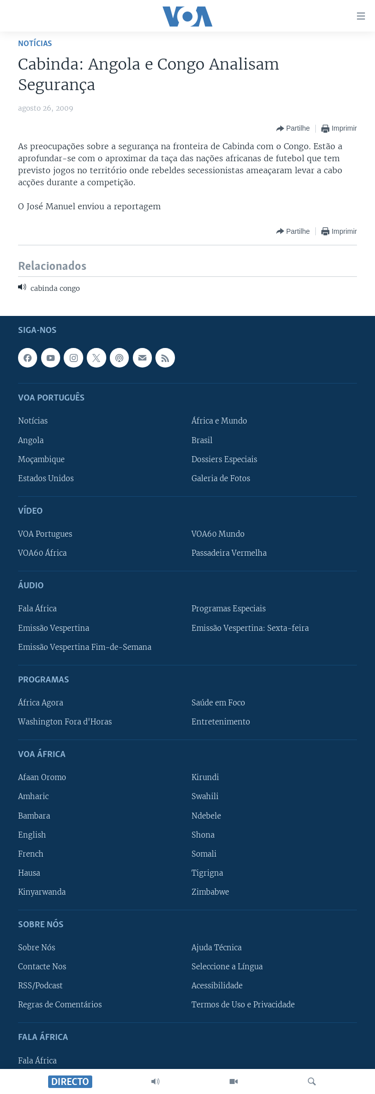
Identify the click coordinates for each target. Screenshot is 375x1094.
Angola (31, 440)
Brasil (202, 440)
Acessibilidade (217, 985)
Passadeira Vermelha (229, 553)
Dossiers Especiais (224, 459)
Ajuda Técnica (217, 947)
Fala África (37, 608)
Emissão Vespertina (53, 627)
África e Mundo (219, 421)
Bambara (34, 815)
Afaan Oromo (42, 777)
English (32, 834)
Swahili (205, 796)
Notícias (35, 44)
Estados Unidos (46, 478)
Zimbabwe (210, 891)
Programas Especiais (229, 608)
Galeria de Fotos (221, 478)
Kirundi (205, 777)
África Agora (40, 702)
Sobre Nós (36, 947)
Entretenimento (221, 721)
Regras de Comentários (60, 1004)
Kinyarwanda (42, 891)
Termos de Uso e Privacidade (243, 1004)
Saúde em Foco (218, 702)
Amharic (33, 796)
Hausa (29, 872)
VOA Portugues (45, 534)
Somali (204, 853)
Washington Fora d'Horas (65, 721)
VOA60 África (42, 553)
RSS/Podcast (40, 985)
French (31, 853)
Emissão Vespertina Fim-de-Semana (84, 646)
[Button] (293, 129)
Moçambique (41, 459)
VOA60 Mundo (218, 534)
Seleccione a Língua (227, 966)
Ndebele (206, 815)
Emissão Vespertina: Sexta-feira (250, 627)
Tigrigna (207, 872)
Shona (203, 834)
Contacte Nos (42, 966)
